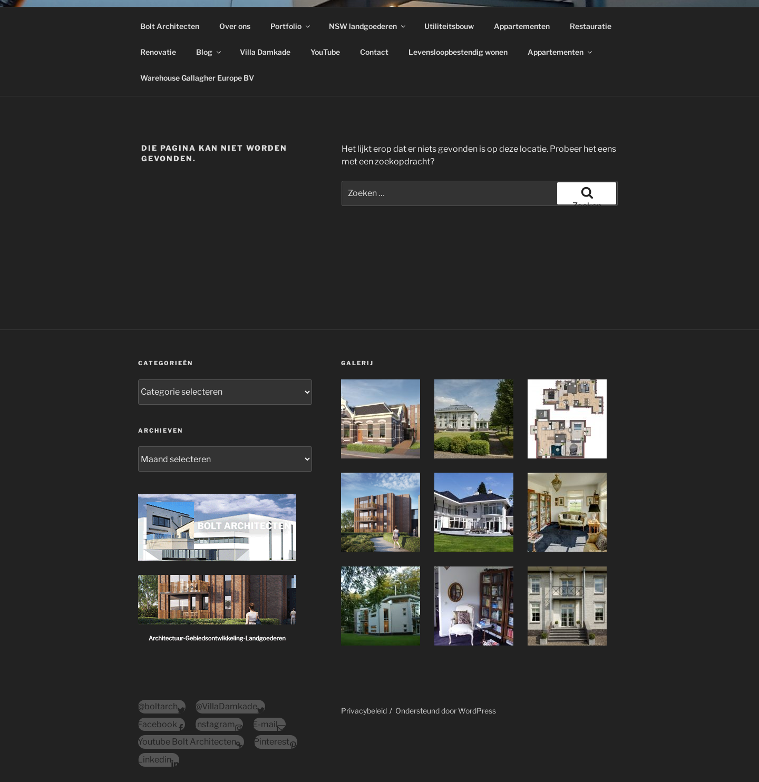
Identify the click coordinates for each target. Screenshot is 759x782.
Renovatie (158, 51)
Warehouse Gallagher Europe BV (197, 77)
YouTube (325, 51)
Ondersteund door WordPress (445, 710)
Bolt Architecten (169, 26)
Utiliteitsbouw (449, 26)
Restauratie (590, 26)
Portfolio (291, 26)
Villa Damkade (265, 51)
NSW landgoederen (368, 26)
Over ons (234, 26)
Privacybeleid (364, 710)
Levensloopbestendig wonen (458, 51)
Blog (209, 51)
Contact (374, 51)
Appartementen (522, 26)
